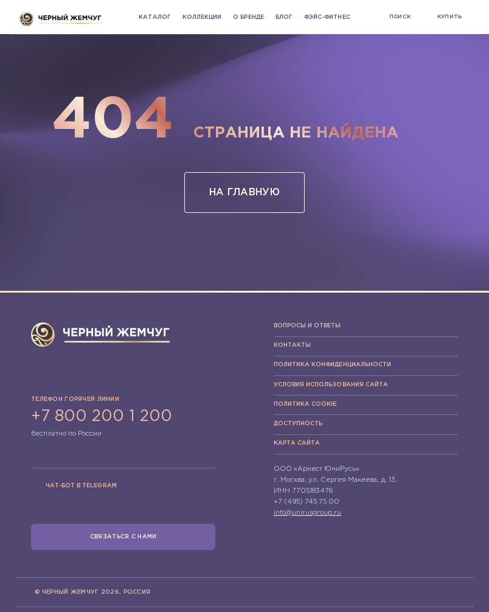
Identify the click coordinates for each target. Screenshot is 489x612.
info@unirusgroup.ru (307, 513)
